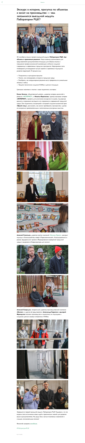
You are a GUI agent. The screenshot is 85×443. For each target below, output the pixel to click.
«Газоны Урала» (55, 235)
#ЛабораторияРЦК (23, 428)
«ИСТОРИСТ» (27, 96)
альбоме (34, 424)
